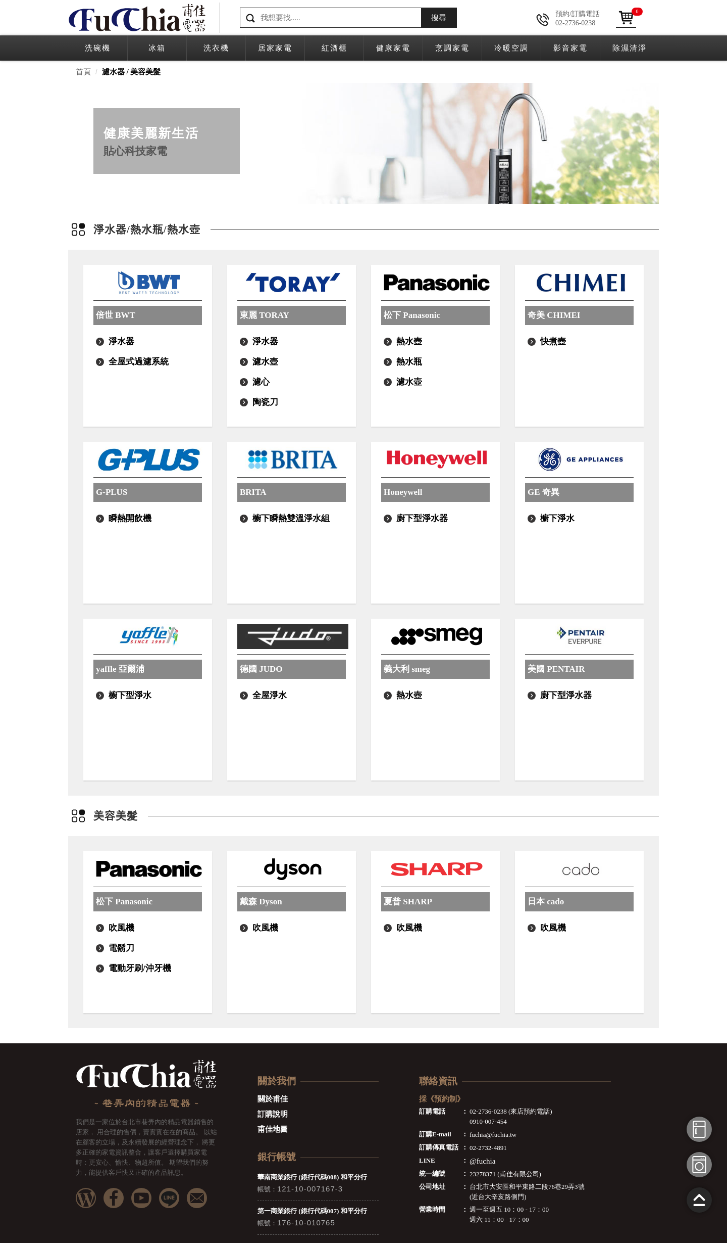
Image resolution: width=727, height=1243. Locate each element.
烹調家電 (452, 48)
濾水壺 (265, 361)
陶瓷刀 (265, 402)
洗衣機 (216, 48)
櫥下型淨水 (130, 695)
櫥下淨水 (557, 518)
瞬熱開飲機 (130, 518)
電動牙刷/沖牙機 (140, 968)
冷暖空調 (511, 48)
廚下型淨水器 (422, 518)
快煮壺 (553, 341)
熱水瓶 (409, 361)
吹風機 (121, 928)
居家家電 (275, 48)
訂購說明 (272, 1114)
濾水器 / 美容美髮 (131, 72)
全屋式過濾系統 (139, 361)
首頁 (83, 72)
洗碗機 (98, 48)
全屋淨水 (269, 695)
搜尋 (438, 18)
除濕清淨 (629, 48)
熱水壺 (409, 341)
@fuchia (482, 1161)
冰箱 (157, 48)
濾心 (261, 382)
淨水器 (121, 341)
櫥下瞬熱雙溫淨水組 (291, 518)
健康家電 (393, 48)
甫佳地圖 (272, 1129)
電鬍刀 (121, 948)
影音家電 (570, 48)
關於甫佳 (272, 1099)
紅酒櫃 (334, 48)
